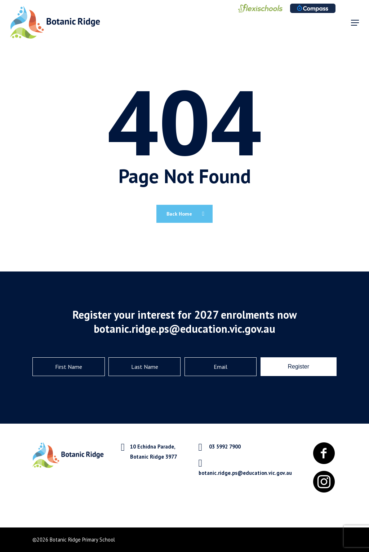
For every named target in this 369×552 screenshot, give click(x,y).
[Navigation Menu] (355, 22)
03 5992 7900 (225, 446)
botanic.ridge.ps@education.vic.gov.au (245, 472)
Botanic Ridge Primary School (82, 539)
